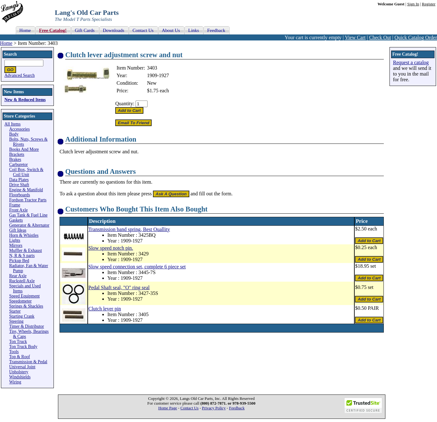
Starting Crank (22, 316)
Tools (14, 351)
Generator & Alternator (29, 225)
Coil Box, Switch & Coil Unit (26, 172)
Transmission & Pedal (28, 361)
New (151, 83)
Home (6, 43)
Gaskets (16, 220)
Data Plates (19, 179)
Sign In (413, 4)
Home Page (167, 408)
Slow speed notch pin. (110, 248)
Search (10, 54)
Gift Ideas (17, 230)
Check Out (380, 37)
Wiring (15, 382)
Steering (16, 321)
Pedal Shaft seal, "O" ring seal (118, 287)
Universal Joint (22, 366)
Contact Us (189, 408)
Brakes (15, 159)
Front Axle (18, 210)
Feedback (236, 408)
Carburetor (18, 164)
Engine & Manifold (26, 189)
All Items (12, 124)
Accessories (19, 129)
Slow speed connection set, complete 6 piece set (137, 266)
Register (428, 4)
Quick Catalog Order (416, 37)
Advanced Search (19, 75)
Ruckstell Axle (22, 280)
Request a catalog (411, 62)
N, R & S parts (22, 255)
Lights (14, 240)
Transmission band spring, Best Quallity (129, 229)
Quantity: (124, 103)
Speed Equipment (24, 296)
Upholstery (18, 372)
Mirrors (15, 245)
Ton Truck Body (23, 346)
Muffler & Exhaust (25, 250)
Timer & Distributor (26, 326)
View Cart (355, 37)
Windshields (19, 377)
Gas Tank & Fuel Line (28, 215)
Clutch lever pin (104, 308)
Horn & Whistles (24, 235)
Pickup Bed (19, 260)
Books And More (24, 149)
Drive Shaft (19, 184)
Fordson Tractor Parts (28, 200)
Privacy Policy (214, 408)
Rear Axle (18, 275)
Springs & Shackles (26, 306)
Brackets (16, 154)
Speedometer (20, 301)
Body (13, 134)
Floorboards (19, 195)
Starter (15, 311)
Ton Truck (18, 341)
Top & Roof (19, 356)
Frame (14, 205)
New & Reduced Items (25, 99)
